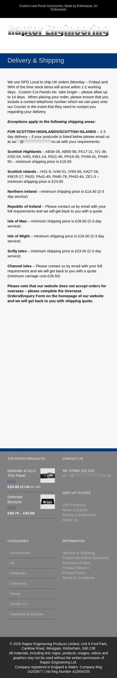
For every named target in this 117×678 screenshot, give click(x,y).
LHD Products (74, 505)
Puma (15, 593)
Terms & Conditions (78, 578)
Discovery (18, 583)
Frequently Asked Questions (85, 558)
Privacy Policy (74, 573)
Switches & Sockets (26, 614)
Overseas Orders (76, 563)
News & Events (75, 510)
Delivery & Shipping (78, 553)
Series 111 (19, 604)
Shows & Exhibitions (79, 515)
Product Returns (75, 568)
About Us (70, 520)
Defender (18, 573)
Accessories (20, 553)
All (12, 563)
